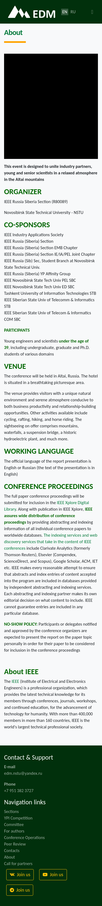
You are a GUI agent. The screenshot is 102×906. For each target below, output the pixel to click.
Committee (14, 824)
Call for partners (18, 863)
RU (73, 11)
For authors (14, 831)
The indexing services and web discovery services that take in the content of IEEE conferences (50, 542)
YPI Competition (18, 818)
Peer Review (15, 844)
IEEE (15, 681)
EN (64, 11)
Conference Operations (24, 837)
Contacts (11, 850)
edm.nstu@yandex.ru (23, 773)
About (9, 857)
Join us (20, 875)
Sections (11, 811)
